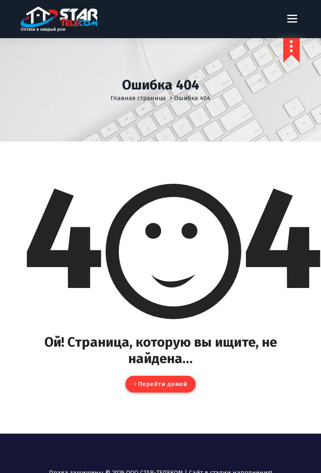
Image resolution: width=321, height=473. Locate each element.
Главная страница (138, 98)
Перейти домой (160, 384)
